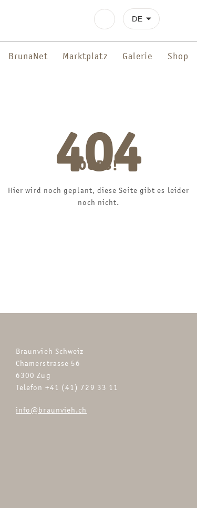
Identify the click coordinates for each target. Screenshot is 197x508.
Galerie (137, 56)
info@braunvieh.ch (51, 409)
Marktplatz (85, 56)
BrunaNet (28, 56)
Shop (178, 56)
